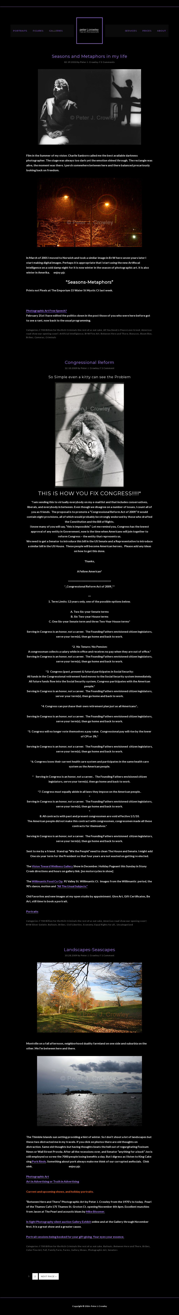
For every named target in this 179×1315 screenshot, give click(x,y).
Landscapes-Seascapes (89, 949)
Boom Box (146, 333)
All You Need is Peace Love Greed (121, 330)
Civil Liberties (74, 924)
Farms (66, 1250)
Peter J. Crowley (89, 31)
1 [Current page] (28, 1276)
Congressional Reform (89, 362)
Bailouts (52, 924)
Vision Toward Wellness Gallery (52, 866)
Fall (45, 1250)
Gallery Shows (79, 1250)
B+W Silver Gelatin (36, 924)
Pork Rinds (38, 1161)
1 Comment (108, 368)
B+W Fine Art (92, 333)
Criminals (51, 337)
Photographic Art (97, 1250)
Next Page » (49, 1276)
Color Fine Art (34, 1250)
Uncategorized (125, 924)
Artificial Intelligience (72, 333)
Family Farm (55, 1250)
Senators (113, 1250)
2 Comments (108, 62)
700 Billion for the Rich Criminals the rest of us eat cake (71, 330)
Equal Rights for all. (105, 924)
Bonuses (134, 333)
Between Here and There (114, 333)
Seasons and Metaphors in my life (89, 56)
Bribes (29, 337)
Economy (88, 924)
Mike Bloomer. (95, 1211)
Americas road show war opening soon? (124, 921)
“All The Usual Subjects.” (72, 886)
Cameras (39, 337)
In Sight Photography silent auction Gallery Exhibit (58, 1221)
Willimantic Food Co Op (47, 881)
